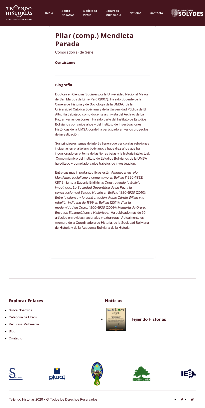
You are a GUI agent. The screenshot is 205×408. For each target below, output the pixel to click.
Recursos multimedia (113, 13)
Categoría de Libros (23, 317)
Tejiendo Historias (148, 319)
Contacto (156, 13)
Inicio (49, 13)
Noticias (135, 13)
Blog (12, 331)
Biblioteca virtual (90, 13)
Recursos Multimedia (24, 324)
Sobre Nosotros (67, 13)
